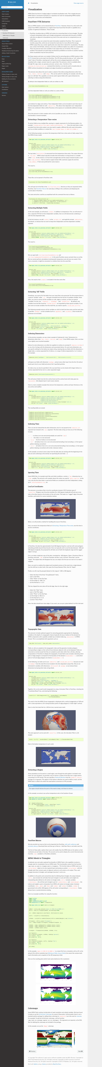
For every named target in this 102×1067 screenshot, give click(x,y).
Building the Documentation (9, 79)
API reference (5, 81)
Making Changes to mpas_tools (9, 74)
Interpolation (5, 18)
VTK (30, 58)
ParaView (58, 25)
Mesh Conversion (6, 16)
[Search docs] (12, 7)
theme (44, 1064)
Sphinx (36, 1064)
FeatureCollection (60, 777)
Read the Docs (57, 1064)
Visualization (4, 30)
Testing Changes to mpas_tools (9, 76)
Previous (32, 1051)
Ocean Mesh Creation (7, 43)
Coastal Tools (5, 46)
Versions (4, 95)
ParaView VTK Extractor (8, 33)
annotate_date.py (33, 846)
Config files (4, 23)
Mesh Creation (5, 14)
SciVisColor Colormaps (45, 1014)
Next (80, 1051)
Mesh (3, 61)
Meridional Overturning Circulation (10, 50)
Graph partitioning (6, 63)
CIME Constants (6, 21)
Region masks (5, 66)
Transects (4, 28)
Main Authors (5, 87)
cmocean (79, 1016)
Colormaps (5, 37)
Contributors (5, 89)
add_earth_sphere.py (70, 844)
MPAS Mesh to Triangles (9, 35)
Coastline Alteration (6, 48)
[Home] (28, 3)
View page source (79, 3)
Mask (3, 59)
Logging (3, 25)
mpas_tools (12, 2)
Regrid (3, 68)
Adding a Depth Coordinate (8, 53)
